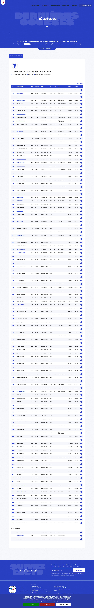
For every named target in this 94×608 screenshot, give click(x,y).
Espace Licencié (86, 5)
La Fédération (65, 5)
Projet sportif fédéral (37, 593)
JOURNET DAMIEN (21, 431)
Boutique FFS (77, 1)
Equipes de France (55, 5)
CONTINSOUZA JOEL (21, 296)
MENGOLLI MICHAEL (21, 289)
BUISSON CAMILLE (21, 310)
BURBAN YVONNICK (21, 119)
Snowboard (72, 49)
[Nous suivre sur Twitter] (87, 1)
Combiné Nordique (56, 49)
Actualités (74, 5)
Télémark (78, 49)
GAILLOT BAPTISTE (21, 185)
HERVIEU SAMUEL (21, 168)
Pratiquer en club (35, 5)
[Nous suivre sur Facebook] (86, 1)
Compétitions (45, 5)
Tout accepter (31, 604)
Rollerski (43, 49)
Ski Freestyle (65, 49)
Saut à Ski (49, 49)
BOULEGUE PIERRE (21, 171)
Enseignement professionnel (61, 593)
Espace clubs (70, 1)
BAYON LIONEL (20, 137)
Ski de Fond (26, 49)
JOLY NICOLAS (20, 216)
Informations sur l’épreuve (47, 83)
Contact (20, 593)
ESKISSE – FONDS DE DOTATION (60, 1)
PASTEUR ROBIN (20, 102)
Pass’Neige (35, 592)
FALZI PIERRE (20, 227)
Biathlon (20, 49)
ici (73, 581)
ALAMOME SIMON (21, 126)
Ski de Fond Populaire (35, 49)
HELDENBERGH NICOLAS (22, 192)
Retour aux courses (16, 61)
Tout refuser (47, 604)
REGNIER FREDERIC (21, 490)
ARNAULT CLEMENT (21, 95)
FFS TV (83, 1)
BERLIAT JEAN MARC (21, 341)
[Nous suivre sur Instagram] (27, 575)
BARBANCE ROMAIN (21, 497)
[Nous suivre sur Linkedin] (91, 1)
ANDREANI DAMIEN (21, 258)
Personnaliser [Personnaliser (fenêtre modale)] (63, 604)
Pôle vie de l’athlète (59, 592)
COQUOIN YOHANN (21, 199)
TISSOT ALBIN (20, 206)
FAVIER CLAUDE (20, 541)
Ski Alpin (15, 49)
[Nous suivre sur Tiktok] (90, 1)
